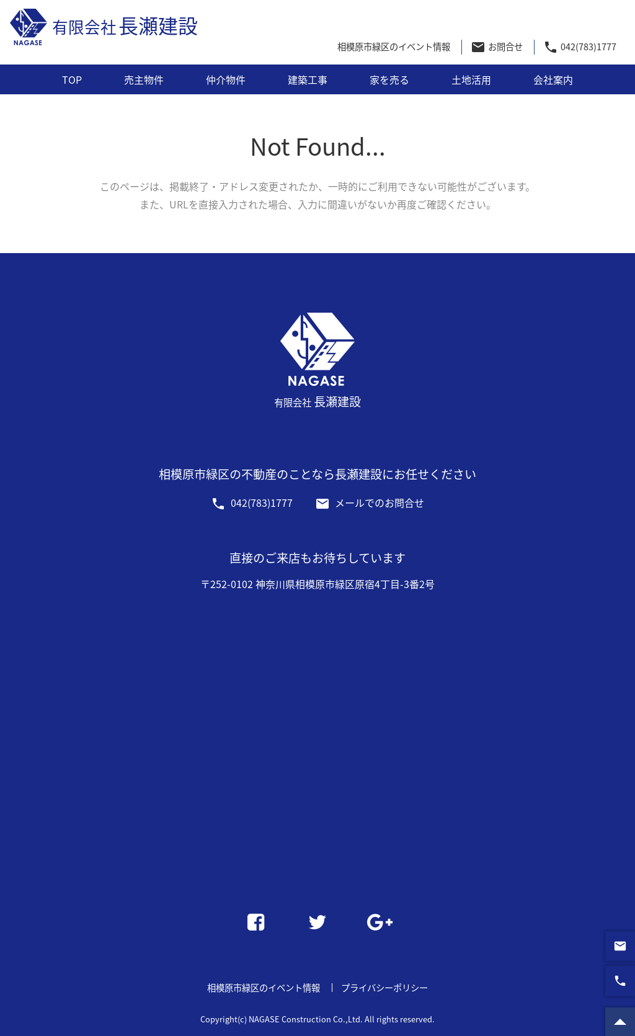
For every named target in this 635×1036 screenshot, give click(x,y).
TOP (72, 79)
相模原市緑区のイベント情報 (393, 46)
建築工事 (307, 79)
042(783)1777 (579, 47)
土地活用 (471, 79)
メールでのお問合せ (369, 502)
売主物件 (144, 79)
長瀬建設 (104, 27)
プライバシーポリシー (384, 987)
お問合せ (496, 47)
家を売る (389, 79)
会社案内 (553, 79)
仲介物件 (226, 79)
